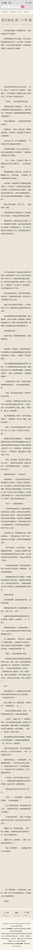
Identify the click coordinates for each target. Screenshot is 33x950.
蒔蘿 (19, 12)
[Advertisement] (16, 67)
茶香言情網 (4, 12)
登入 (27, 3)
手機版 (4, 3)
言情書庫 (12, 12)
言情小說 (29, 24)
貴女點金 (26, 12)
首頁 (10, 3)
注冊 (30, 3)
